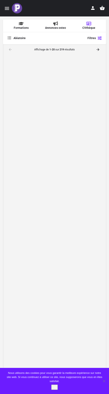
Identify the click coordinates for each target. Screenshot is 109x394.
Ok (54, 387)
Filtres (94, 38)
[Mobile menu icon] (7, 8)
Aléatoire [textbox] (20, 38)
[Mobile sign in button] (92, 8)
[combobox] (42, 38)
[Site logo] (17, 8)
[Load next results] (98, 50)
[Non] (104, 381)
